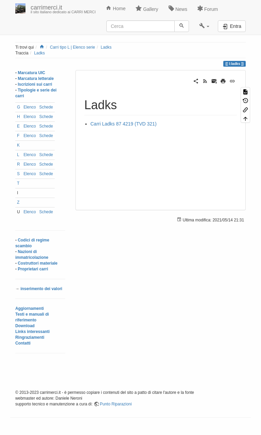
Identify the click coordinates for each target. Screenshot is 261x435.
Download (25, 325)
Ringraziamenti (29, 337)
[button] (204, 26)
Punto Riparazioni (116, 404)
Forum (207, 8)
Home (115, 8)
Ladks (106, 47)
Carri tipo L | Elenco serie (72, 47)
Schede (46, 107)
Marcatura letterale (36, 78)
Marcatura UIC (31, 72)
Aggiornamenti (29, 308)
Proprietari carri (33, 269)
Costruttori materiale (37, 263)
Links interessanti (32, 331)
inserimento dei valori (41, 288)
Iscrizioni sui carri (35, 84)
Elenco (29, 107)
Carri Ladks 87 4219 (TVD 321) (123, 124)
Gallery (147, 8)
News (178, 8)
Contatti (23, 343)
